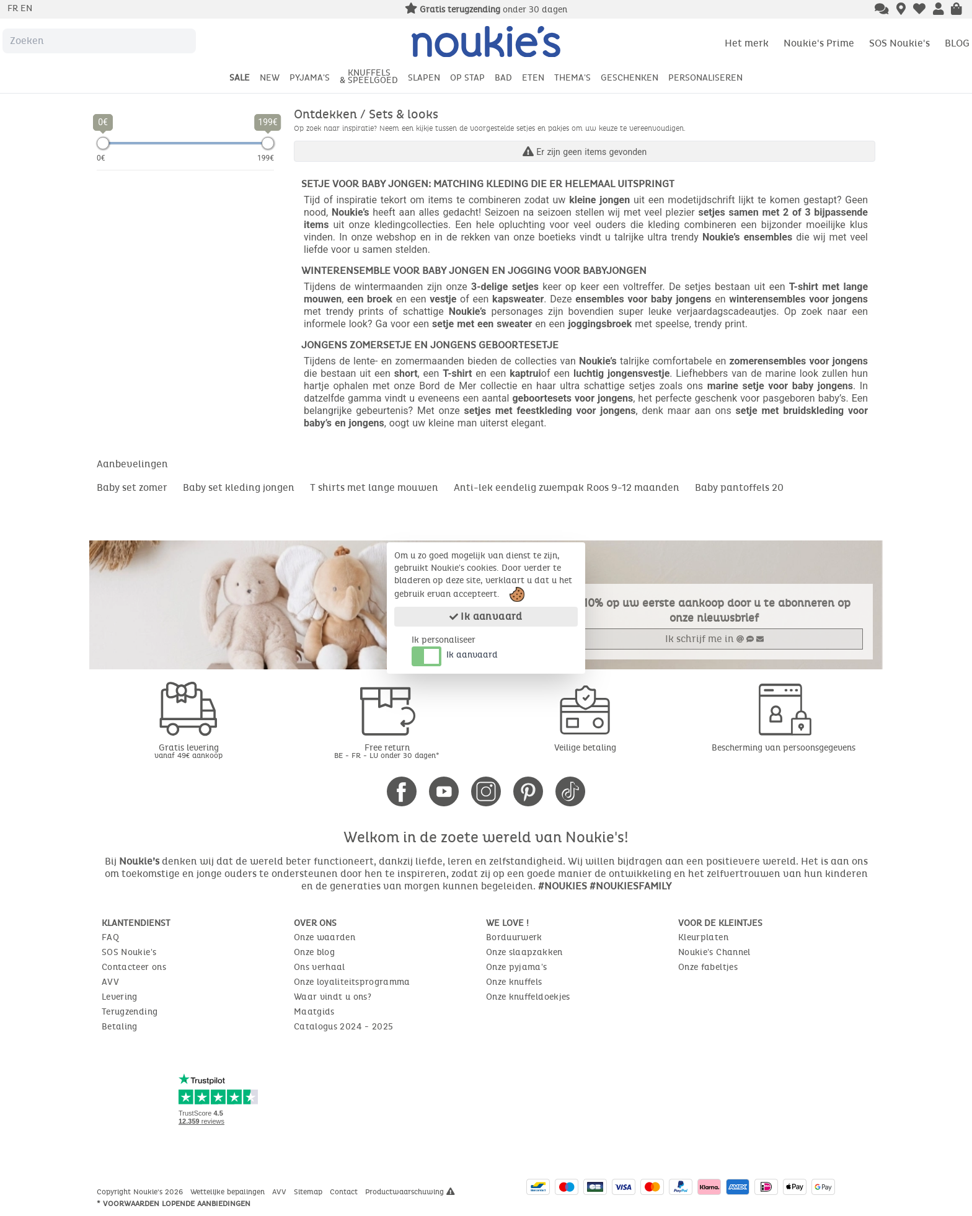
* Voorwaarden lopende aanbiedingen (173, 1203)
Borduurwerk (514, 937)
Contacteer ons (134, 967)
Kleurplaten (703, 937)
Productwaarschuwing (410, 1191)
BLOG (957, 43)
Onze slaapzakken (524, 952)
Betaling (120, 1026)
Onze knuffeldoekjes (528, 997)
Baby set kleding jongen (238, 487)
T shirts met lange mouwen (374, 487)
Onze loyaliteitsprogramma (352, 982)
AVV (110, 982)
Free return (387, 750)
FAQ (110, 937)
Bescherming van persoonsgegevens (783, 747)
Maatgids (314, 1012)
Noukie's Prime (819, 43)
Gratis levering (188, 750)
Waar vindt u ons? (332, 997)
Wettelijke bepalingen (228, 1191)
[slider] (103, 143)
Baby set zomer (132, 487)
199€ (265, 158)
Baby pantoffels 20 (739, 487)
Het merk (747, 43)
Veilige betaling (585, 747)
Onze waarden (324, 937)
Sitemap (309, 1191)
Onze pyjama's (516, 967)
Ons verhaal (319, 967)
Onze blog (314, 952)
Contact (345, 1191)
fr (13, 8)
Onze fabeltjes (708, 967)
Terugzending (129, 1012)
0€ (101, 158)
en (26, 8)
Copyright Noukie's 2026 (141, 1191)
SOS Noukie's (899, 43)
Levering (120, 997)
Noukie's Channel (714, 952)
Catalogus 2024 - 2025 (343, 1026)
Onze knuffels (514, 982)
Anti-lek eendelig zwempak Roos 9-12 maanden (566, 487)
